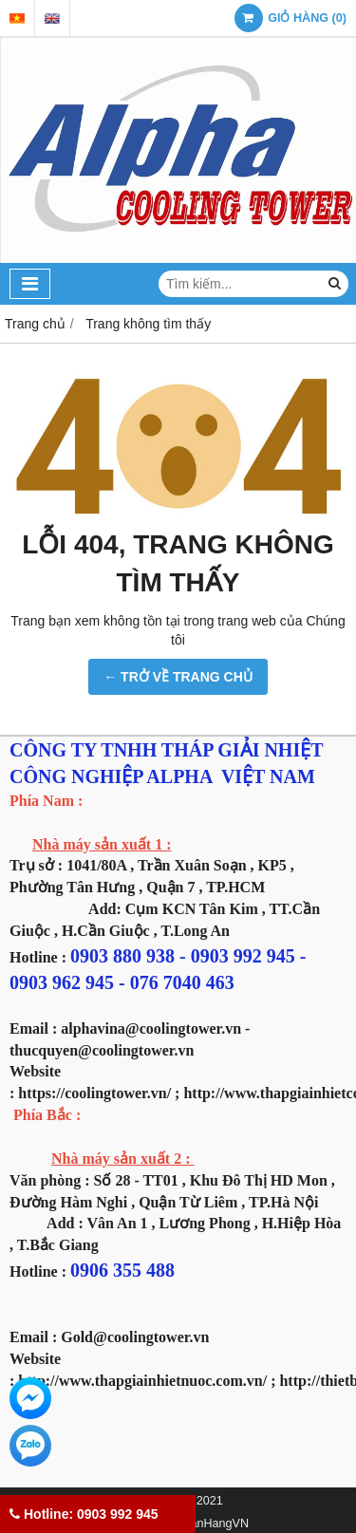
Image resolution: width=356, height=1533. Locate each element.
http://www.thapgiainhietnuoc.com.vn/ (142, 1381)
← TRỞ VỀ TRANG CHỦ (178, 676)
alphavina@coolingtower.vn (151, 1028)
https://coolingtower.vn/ (94, 1093)
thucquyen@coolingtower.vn (101, 1050)
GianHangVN (213, 1523)
